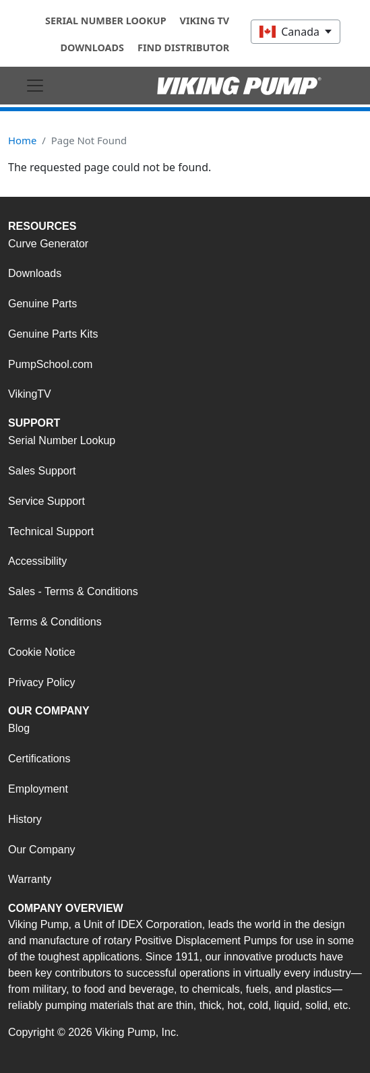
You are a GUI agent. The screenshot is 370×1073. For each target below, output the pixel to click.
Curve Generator (48, 243)
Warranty (29, 879)
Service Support (46, 501)
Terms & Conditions (55, 621)
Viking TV (205, 20)
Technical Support (51, 531)
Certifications (39, 758)
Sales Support (42, 471)
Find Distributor (183, 47)
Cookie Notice (41, 652)
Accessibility (37, 561)
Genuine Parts (42, 303)
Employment (38, 789)
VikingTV (29, 394)
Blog (19, 728)
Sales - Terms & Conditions (73, 591)
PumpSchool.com (50, 364)
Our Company (41, 849)
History (25, 819)
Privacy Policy (41, 682)
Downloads (92, 47)
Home (22, 140)
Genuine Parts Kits (53, 334)
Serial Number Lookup (105, 20)
